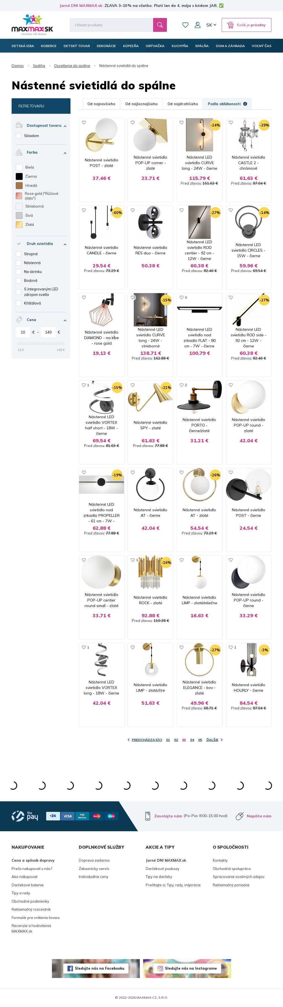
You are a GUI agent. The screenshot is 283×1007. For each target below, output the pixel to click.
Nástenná (32, 262)
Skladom (31, 135)
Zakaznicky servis (94, 868)
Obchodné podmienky (30, 901)
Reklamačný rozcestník (31, 909)
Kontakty (220, 860)
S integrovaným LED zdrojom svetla (41, 292)
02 (176, 740)
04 (192, 740)
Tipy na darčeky (159, 876)
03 (184, 740)
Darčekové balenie (28, 885)
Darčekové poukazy (162, 868)
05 (200, 740)
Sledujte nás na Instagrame (191, 968)
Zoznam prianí (185, 25)
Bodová (30, 280)
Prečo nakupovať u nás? (32, 868)
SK (209, 25)
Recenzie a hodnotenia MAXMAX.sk (31, 928)
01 (168, 740)
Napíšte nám (259, 816)
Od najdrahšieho (182, 104)
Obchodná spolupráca (232, 868)
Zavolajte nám (168, 816)
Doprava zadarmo (94, 860)
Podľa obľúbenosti (227, 104)
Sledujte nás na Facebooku (99, 968)
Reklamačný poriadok (231, 885)
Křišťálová (32, 303)
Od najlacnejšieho (141, 104)
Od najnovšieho (101, 104)
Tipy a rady (21, 893)
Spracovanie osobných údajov (238, 876)
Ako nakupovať (25, 876)
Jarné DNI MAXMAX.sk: (81, 5)
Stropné (31, 254)
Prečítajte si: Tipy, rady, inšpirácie (173, 885)
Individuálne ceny (93, 876)
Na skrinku (33, 271)
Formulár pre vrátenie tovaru (36, 917)
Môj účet (197, 25)
